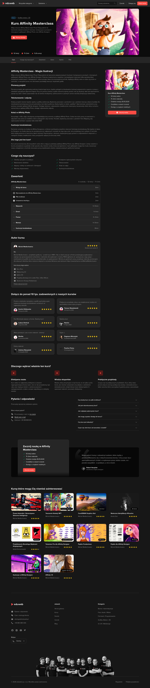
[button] (33, 3)
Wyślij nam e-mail (20, 417)
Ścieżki (57, 616)
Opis (13, 60)
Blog (56, 624)
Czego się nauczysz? (27, 60)
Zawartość (42, 60)
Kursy (56, 612)
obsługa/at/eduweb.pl (21, 619)
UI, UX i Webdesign (104, 624)
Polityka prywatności (132, 682)
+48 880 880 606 (20, 623)
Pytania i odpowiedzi (21, 611)
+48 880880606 (26, 420)
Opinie (61, 60)
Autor (52, 60)
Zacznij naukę (29, 470)
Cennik (122, 3)
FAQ (70, 60)
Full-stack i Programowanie (106, 616)
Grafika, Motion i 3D (104, 620)
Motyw (13, 637)
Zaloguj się (132, 3)
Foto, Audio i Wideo (104, 612)
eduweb (57, 604)
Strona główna (59, 609)
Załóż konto (142, 3)
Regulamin (119, 682)
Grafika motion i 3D (24, 18)
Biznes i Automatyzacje (105, 609)
